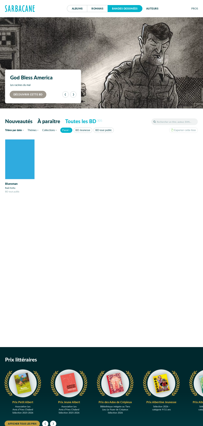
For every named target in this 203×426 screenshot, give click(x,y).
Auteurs (152, 8)
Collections (48, 130)
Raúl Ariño (10, 187)
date (15, 130)
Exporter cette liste (183, 130)
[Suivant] (73, 94)
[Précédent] (65, 94)
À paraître (48, 121)
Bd (124, 8)
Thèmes (32, 130)
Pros (194, 8)
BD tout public (103, 130)
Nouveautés (18, 121)
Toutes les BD (83, 121)
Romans (97, 8)
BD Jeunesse (82, 130)
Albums (77, 8)
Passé (65, 130)
